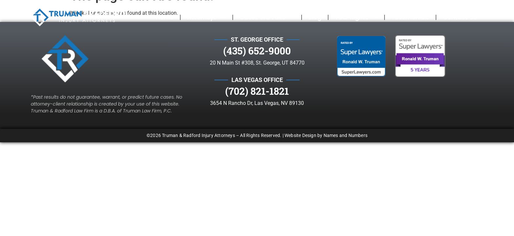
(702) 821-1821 (257, 91)
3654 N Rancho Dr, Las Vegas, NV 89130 (257, 103)
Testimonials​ (410, 17)
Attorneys (206, 17)
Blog (314, 17)
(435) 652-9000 (257, 50)
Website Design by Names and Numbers (326, 135)
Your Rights (356, 17)
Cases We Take (267, 17)
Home (164, 17)
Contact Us (460, 17)
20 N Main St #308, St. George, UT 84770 (257, 63)
